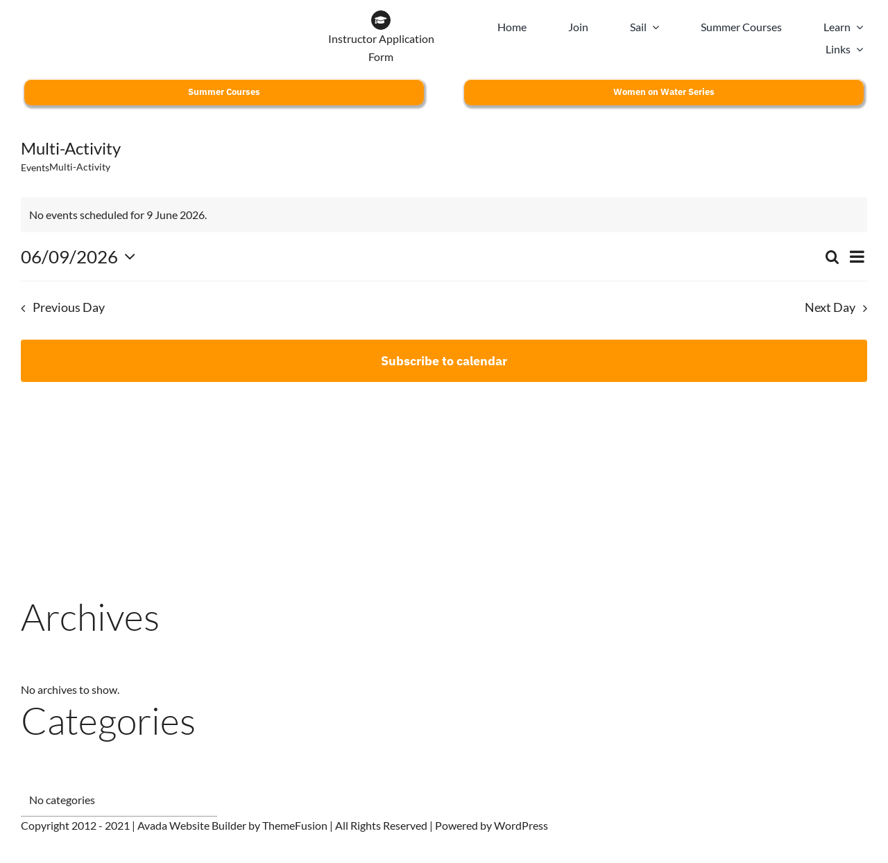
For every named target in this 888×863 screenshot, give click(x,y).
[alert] (444, 215)
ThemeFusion (294, 825)
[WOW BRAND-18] (213, 15)
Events (35, 167)
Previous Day (69, 307)
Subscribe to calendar (444, 361)
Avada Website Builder (191, 825)
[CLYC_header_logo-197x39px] (88, 15)
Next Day (830, 307)
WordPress (521, 825)
